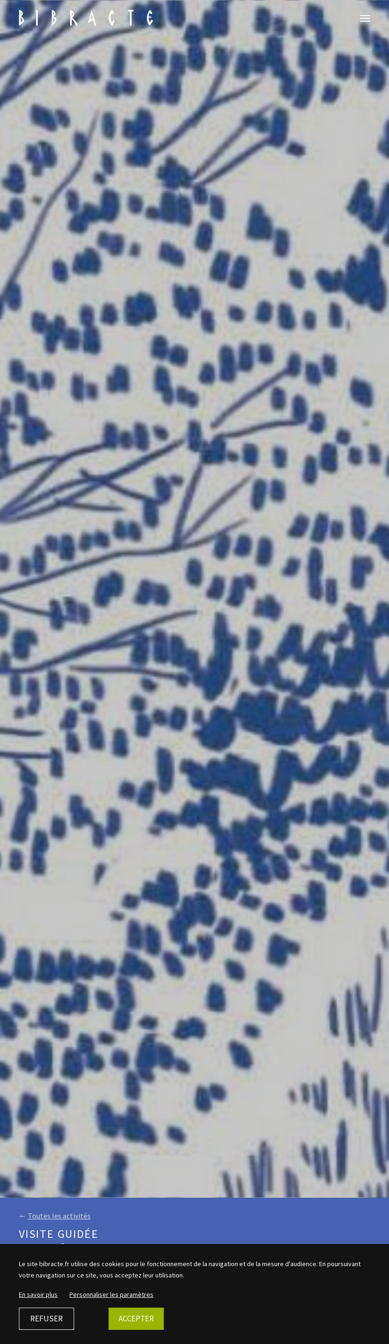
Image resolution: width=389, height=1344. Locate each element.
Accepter (136, 1318)
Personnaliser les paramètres (111, 1294)
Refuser (46, 1318)
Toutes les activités (59, 1215)
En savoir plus (38, 1294)
